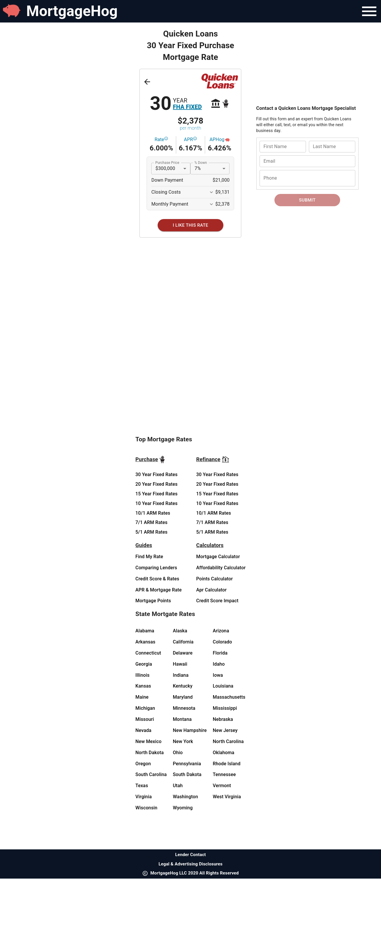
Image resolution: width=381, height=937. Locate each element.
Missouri (144, 719)
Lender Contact (190, 854)
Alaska (180, 631)
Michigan (145, 708)
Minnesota (184, 708)
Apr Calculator (211, 590)
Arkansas (145, 642)
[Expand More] (211, 192)
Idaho (219, 664)
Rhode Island (227, 763)
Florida (220, 653)
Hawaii (180, 664)
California (183, 642)
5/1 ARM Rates (151, 532)
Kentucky (182, 686)
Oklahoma (223, 752)
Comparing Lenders (156, 567)
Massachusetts (229, 697)
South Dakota (187, 774)
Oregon (143, 763)
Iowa (218, 675)
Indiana (181, 675)
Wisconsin (146, 808)
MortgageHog (72, 11)
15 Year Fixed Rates (156, 494)
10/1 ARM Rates (152, 513)
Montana (182, 719)
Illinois (142, 675)
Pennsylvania (187, 763)
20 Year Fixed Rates (156, 484)
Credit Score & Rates (157, 579)
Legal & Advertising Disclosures (190, 864)
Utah (178, 785)
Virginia (143, 796)
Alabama (144, 631)
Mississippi (225, 708)
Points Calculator (214, 579)
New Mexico (148, 741)
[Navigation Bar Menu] (369, 11)
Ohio (178, 752)
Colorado (222, 642)
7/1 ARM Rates (151, 522)
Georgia (143, 664)
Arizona (221, 631)
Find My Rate (149, 556)
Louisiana (223, 686)
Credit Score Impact (217, 600)
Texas (141, 785)
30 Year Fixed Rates (156, 474)
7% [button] (197, 168)
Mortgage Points (153, 600)
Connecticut (148, 653)
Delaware (183, 653)
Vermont (222, 785)
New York (183, 741)
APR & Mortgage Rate (158, 590)
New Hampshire (190, 730)
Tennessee (224, 774)
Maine (142, 697)
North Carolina (228, 741)
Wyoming (183, 808)
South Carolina (151, 774)
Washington (185, 796)
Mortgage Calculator (218, 556)
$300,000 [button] (165, 168)
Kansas (143, 686)
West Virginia (227, 796)
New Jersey (225, 730)
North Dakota (149, 752)
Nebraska (223, 719)
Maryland (183, 697)
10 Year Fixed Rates (156, 503)
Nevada (143, 730)
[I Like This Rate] (190, 225)
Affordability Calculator (221, 567)
